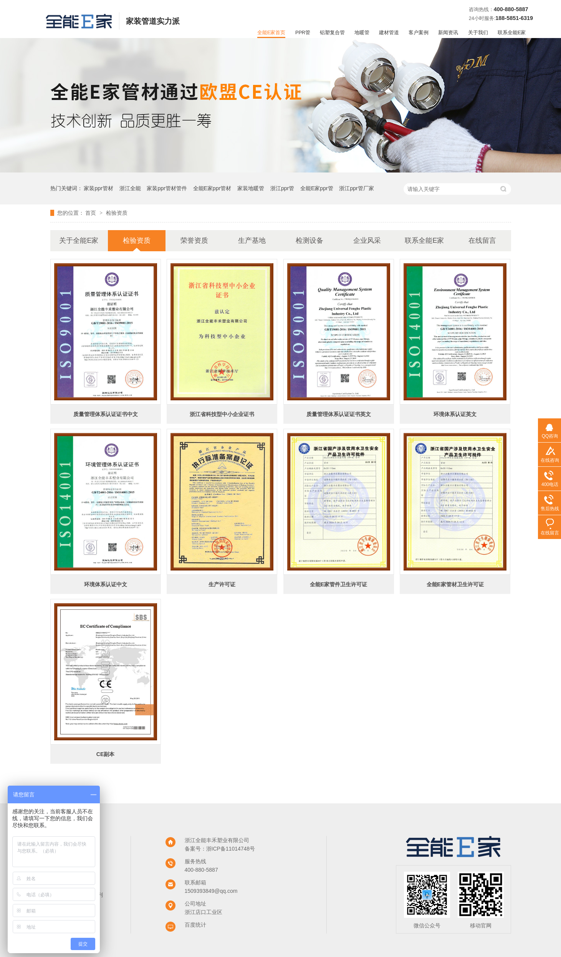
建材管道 (389, 32)
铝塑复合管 (332, 32)
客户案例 (419, 32)
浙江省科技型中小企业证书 (222, 414)
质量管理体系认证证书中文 (105, 414)
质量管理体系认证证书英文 (338, 414)
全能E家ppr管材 (212, 188)
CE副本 (105, 754)
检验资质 (116, 213)
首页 (91, 213)
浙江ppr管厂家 (356, 188)
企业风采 (367, 240)
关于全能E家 (78, 240)
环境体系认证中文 (105, 584)
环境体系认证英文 (455, 414)
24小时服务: (482, 18)
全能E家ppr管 (316, 188)
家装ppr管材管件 (167, 188)
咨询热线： (481, 9)
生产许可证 (222, 584)
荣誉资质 (194, 240)
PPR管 (302, 32)
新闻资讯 (448, 32)
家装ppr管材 (98, 188)
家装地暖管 (250, 188)
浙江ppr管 (282, 188)
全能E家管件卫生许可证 (338, 584)
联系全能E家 (512, 32)
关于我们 (478, 32)
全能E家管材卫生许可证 (455, 584)
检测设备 (309, 240)
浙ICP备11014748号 (230, 849)
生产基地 (252, 240)
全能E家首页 (271, 32)
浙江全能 (130, 188)
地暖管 (361, 32)
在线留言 (482, 240)
